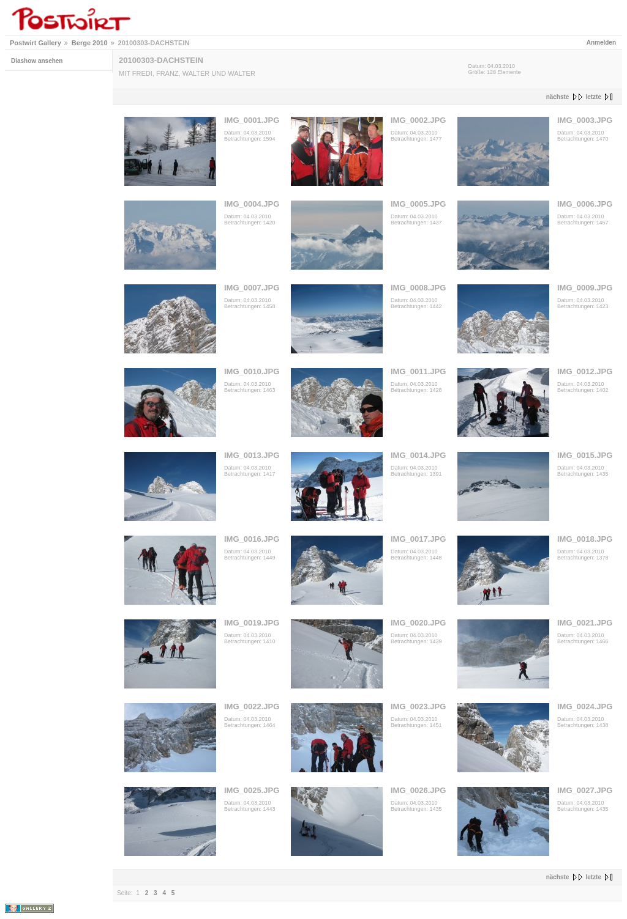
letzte (593, 97)
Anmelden (601, 42)
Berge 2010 (90, 42)
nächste (557, 97)
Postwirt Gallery (35, 42)
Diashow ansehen (36, 60)
